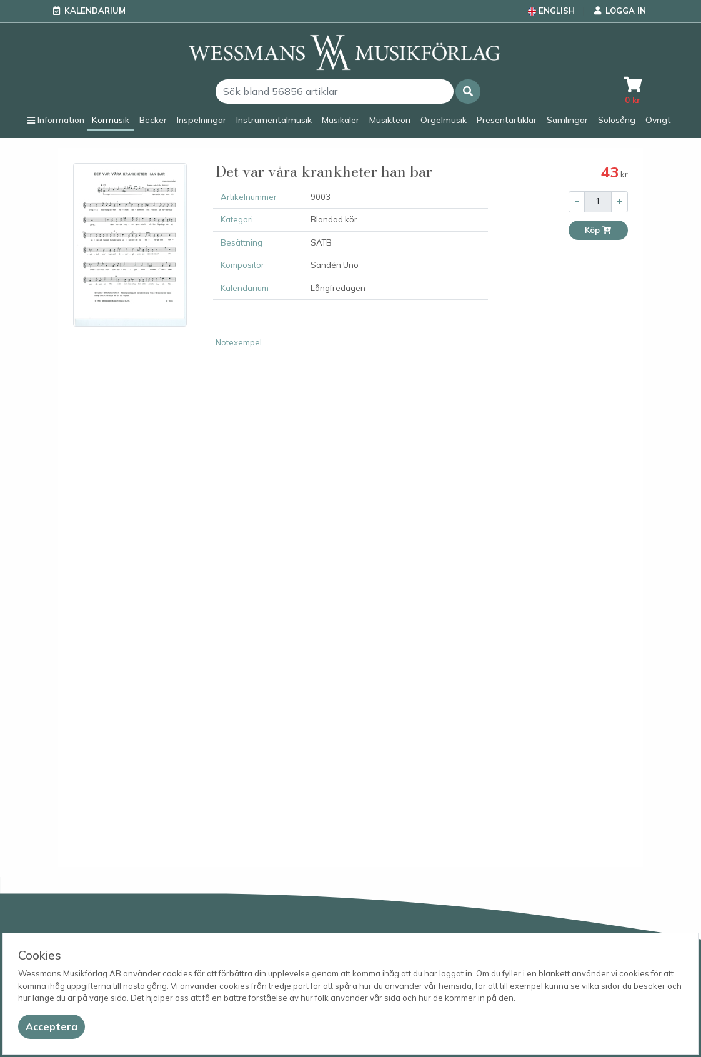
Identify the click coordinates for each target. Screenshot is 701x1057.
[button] (467, 91)
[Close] (51, 1027)
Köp (598, 230)
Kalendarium (95, 11)
